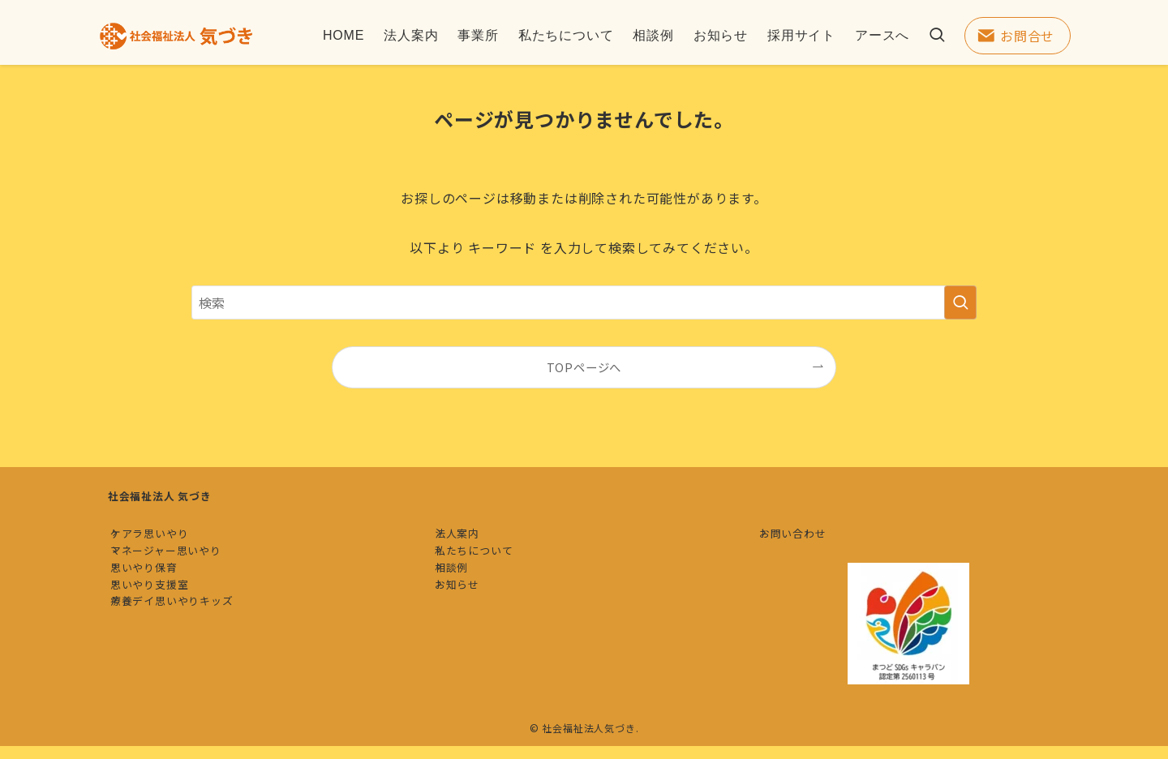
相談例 (464, 599)
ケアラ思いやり (162, 539)
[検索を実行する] (960, 302)
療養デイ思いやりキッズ (185, 660)
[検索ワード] (584, 302)
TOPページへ (584, 366)
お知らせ (470, 629)
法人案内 (470, 539)
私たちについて (487, 569)
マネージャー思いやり (178, 569)
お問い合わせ (806, 539)
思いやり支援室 (162, 629)
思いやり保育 (157, 599)
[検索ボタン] (937, 35)
